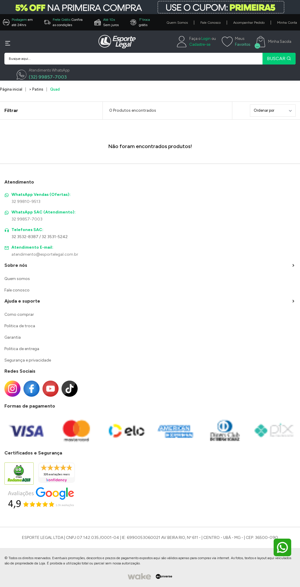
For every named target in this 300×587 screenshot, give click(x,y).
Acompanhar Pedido (249, 23)
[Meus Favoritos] (236, 41)
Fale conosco (17, 290)
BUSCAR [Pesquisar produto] (279, 58)
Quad (55, 89)
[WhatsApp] (43, 75)
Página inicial (11, 89)
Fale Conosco (210, 23)
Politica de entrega (21, 348)
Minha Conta (287, 23)
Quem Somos (177, 23)
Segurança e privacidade (27, 360)
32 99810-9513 (25, 201)
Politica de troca (19, 325)
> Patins (36, 89)
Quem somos (17, 278)
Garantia (12, 337)
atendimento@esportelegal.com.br (44, 254)
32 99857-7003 (26, 219)
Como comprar (19, 314)
